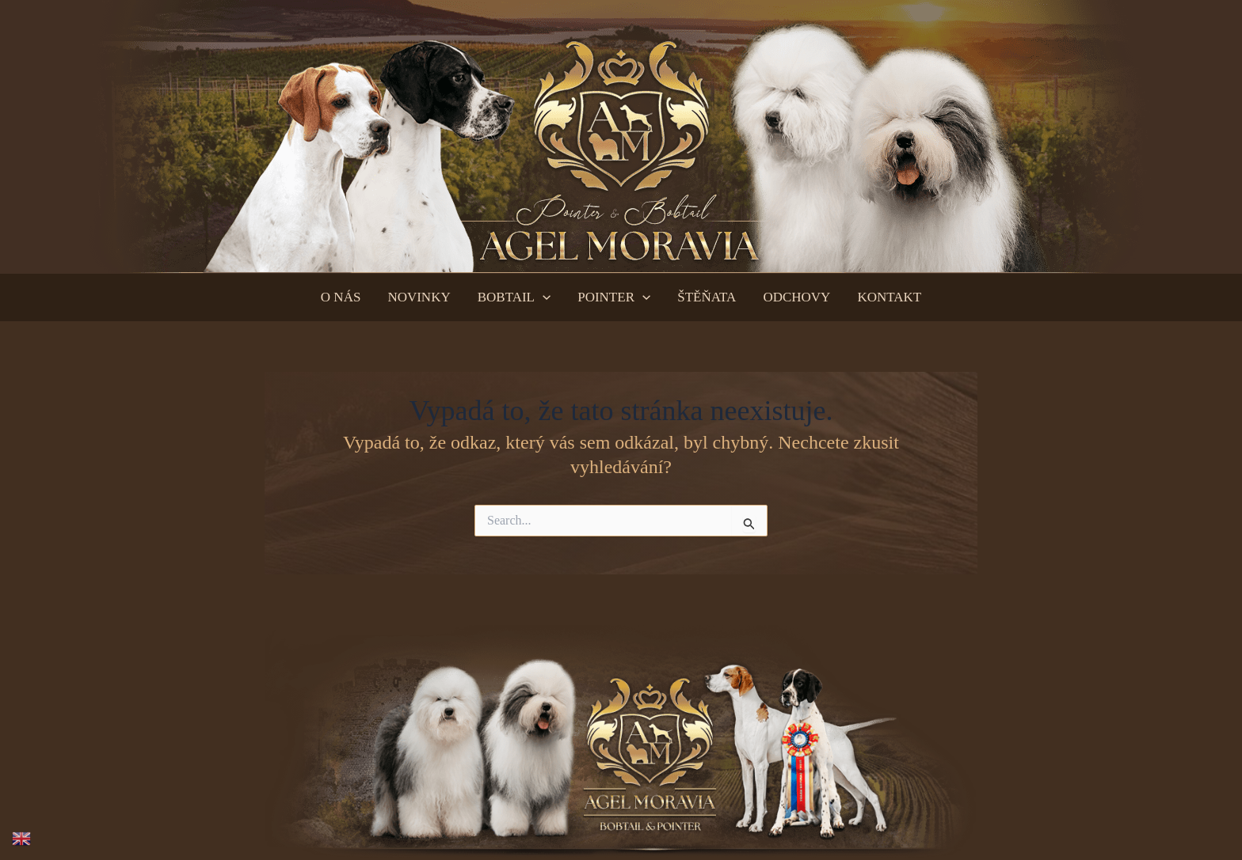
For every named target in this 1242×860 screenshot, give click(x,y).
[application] (543, 297)
